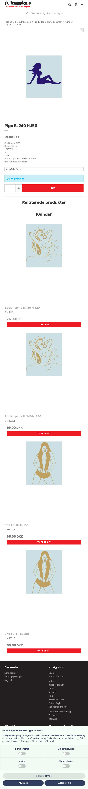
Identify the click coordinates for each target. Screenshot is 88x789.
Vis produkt (44, 324)
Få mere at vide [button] (44, 776)
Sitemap (53, 718)
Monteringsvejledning (60, 711)
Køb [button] (52, 188)
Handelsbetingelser (58, 706)
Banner (52, 692)
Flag (51, 695)
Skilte (51, 681)
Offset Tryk (54, 703)
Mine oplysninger (13, 676)
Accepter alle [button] (64, 783)
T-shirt (52, 688)
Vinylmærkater (56, 699)
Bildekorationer (56, 684)
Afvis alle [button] (23, 783)
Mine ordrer (10, 672)
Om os (52, 672)
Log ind (8, 680)
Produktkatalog (56, 676)
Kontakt (53, 715)
